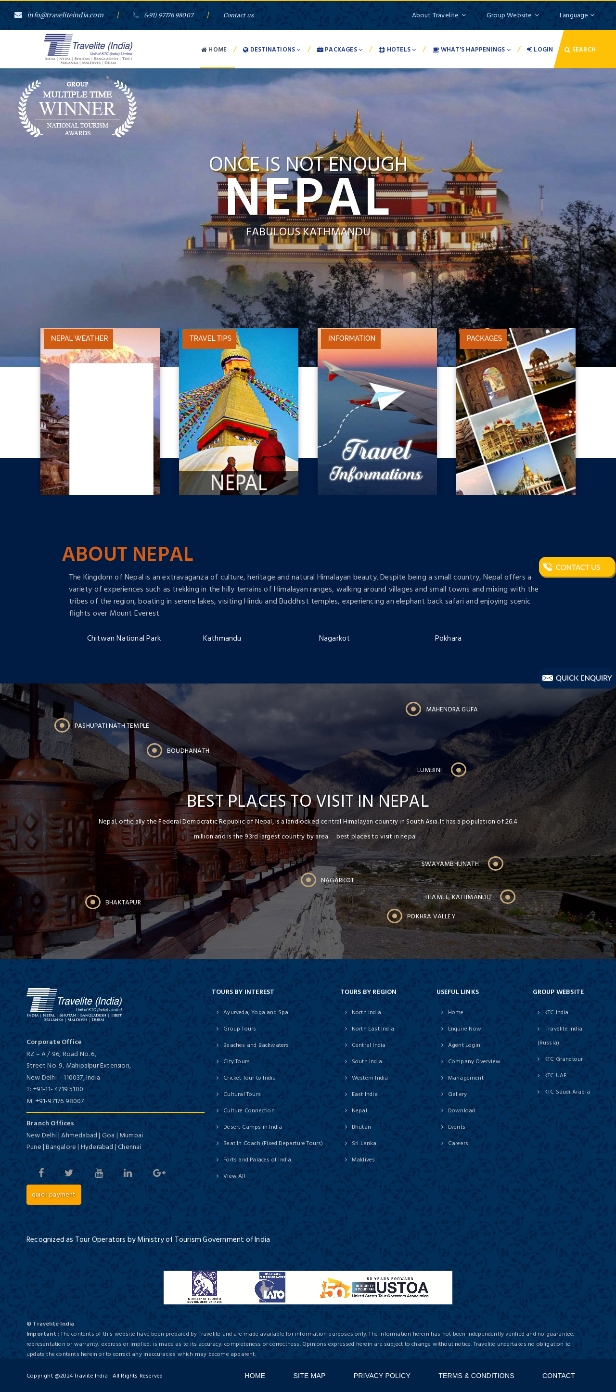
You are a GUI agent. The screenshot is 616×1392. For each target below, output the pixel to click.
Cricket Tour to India (249, 1078)
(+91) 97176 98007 (163, 15)
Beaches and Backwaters (256, 1045)
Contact (558, 1375)
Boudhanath (188, 751)
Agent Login (464, 1045)
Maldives (363, 1159)
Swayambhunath (450, 864)
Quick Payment (54, 1194)
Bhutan (361, 1127)
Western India (370, 1078)
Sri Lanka (364, 1143)
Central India (369, 1045)
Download (461, 1110)
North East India (373, 1028)
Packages (339, 49)
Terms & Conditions (476, 1375)
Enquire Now (464, 1028)
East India (365, 1094)
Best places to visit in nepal (308, 806)
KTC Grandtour (563, 1059)
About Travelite (439, 15)
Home (214, 49)
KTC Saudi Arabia (567, 1091)
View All (234, 1176)
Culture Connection (249, 1110)
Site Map (310, 1375)
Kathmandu (222, 638)
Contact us (238, 15)
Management (466, 1078)
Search (580, 49)
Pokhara (448, 638)
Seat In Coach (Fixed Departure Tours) (273, 1143)
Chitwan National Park (124, 638)
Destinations (271, 49)
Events (456, 1127)
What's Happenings (472, 49)
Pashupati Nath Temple (112, 726)
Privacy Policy (382, 1375)
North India (366, 1012)
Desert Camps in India (252, 1127)
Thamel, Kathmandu (457, 897)
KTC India (556, 1012)
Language (577, 15)
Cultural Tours (242, 1094)
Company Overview (474, 1061)
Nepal (359, 1110)
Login (540, 49)
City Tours (236, 1061)
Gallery (457, 1094)
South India (367, 1061)
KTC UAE (555, 1075)
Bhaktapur (123, 902)
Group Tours (239, 1028)
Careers (458, 1143)
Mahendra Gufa (452, 709)
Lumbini (429, 770)
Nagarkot (334, 638)
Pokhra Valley (431, 916)
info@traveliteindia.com (58, 15)
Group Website (513, 15)
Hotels (397, 49)
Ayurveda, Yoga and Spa (255, 1012)
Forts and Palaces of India (257, 1159)
